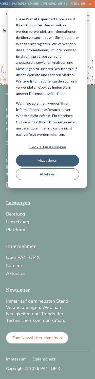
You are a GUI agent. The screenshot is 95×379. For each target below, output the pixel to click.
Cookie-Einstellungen (47, 147)
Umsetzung (17, 222)
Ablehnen (47, 174)
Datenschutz (44, 359)
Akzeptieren (47, 160)
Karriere (14, 265)
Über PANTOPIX (23, 257)
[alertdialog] (47, 4)
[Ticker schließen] (90, 4)
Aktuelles (16, 273)
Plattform (15, 230)
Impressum (16, 359)
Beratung (15, 214)
